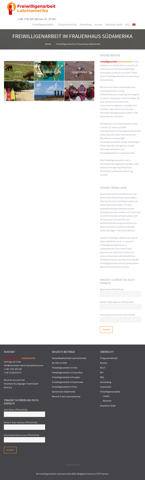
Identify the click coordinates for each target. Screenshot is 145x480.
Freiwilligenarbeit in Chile (64, 367)
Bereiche (107, 400)
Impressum (105, 386)
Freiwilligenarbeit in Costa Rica (67, 372)
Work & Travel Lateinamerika (66, 396)
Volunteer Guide (108, 405)
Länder (106, 396)
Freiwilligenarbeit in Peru (64, 386)
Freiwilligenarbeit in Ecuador (66, 377)
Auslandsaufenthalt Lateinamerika (69, 358)
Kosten (103, 362)
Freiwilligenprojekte (110, 391)
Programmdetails (109, 358)
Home (48, 43)
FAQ (102, 377)
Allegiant (81, 473)
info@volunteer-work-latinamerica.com (23, 365)
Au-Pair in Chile (59, 362)
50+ (102, 372)
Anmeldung (105, 382)
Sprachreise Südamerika (63, 391)
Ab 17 (102, 367)
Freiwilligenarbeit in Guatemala (67, 382)
